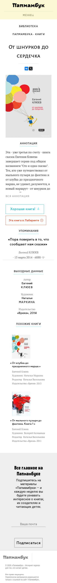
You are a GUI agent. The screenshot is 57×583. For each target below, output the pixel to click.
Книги (40, 34)
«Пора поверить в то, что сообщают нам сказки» (28, 242)
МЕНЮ (27, 15)
